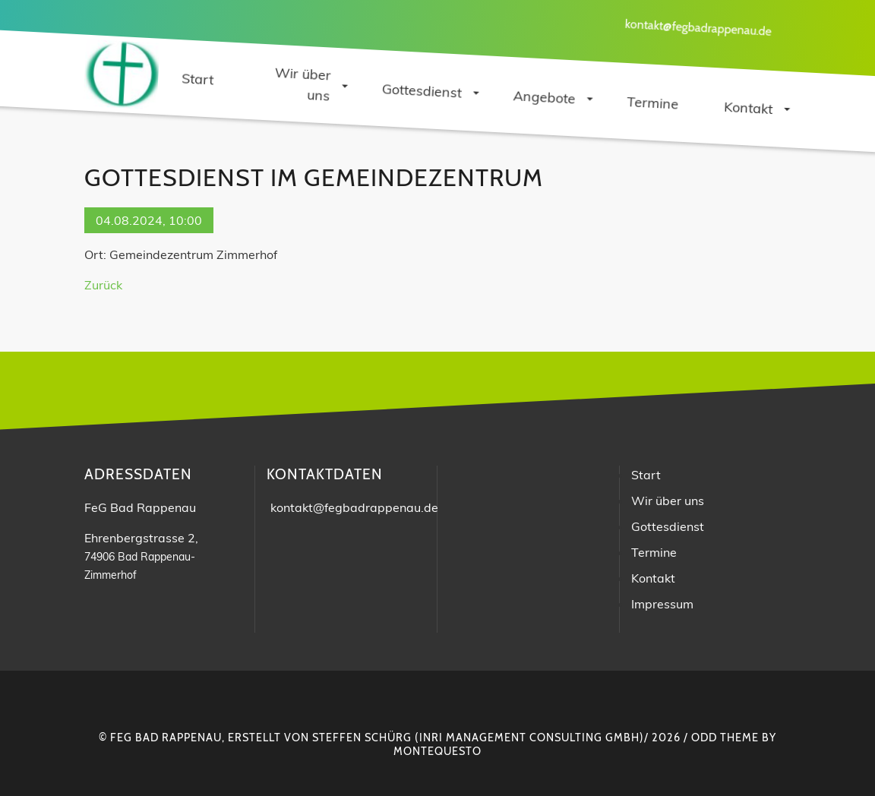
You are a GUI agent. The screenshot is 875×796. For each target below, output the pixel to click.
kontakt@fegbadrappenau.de (698, 28)
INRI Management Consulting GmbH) (531, 737)
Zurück (103, 284)
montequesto (437, 751)
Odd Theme (725, 737)
